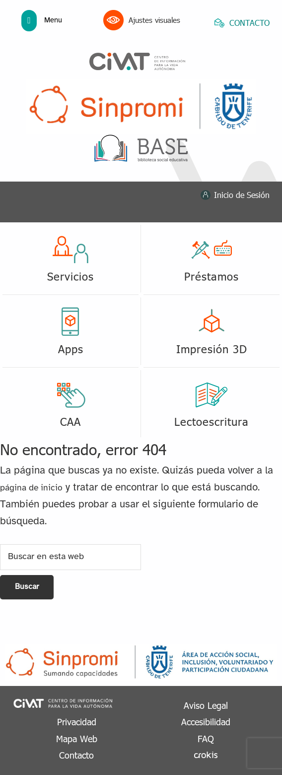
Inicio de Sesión (242, 195)
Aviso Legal (206, 705)
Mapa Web (76, 738)
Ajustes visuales (141, 20)
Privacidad (76, 721)
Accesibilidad (205, 721)
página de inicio (31, 488)
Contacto (76, 755)
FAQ (206, 738)
